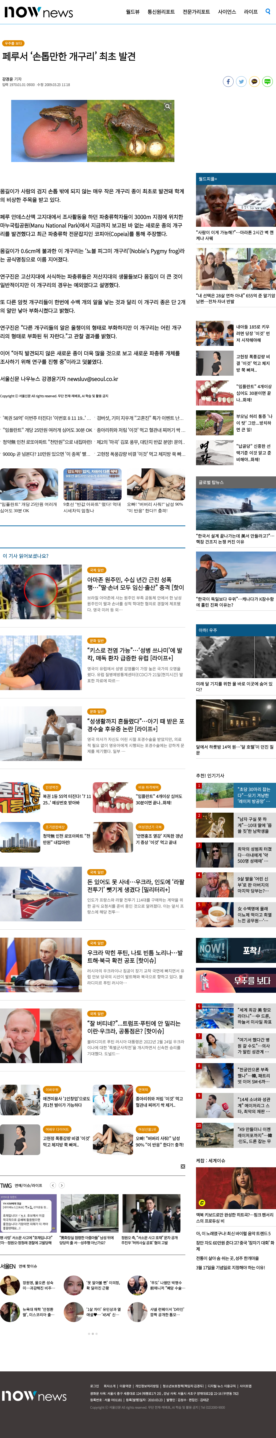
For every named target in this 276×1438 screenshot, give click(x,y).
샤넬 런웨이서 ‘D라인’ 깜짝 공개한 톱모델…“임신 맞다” (167, 1315)
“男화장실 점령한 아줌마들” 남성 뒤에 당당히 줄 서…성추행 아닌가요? (88, 1240)
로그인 (94, 1386)
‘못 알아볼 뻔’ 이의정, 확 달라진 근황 (103, 1285)
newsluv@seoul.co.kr (92, 379)
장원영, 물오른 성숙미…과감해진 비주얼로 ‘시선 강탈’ (39, 1288)
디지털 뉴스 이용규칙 (222, 1386)
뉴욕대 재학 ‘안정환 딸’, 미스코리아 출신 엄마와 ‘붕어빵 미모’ (38, 1315)
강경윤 (7, 79)
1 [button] (89, 1334)
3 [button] (96, 1334)
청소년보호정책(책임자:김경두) (183, 1386)
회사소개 (109, 1386)
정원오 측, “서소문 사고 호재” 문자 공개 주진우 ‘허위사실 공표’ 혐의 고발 (150, 1240)
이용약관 (125, 1386)
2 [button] (93, 1334)
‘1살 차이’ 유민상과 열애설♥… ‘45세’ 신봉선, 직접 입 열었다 (103, 1315)
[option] (89, 1221)
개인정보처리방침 (147, 1386)
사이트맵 (245, 1386)
